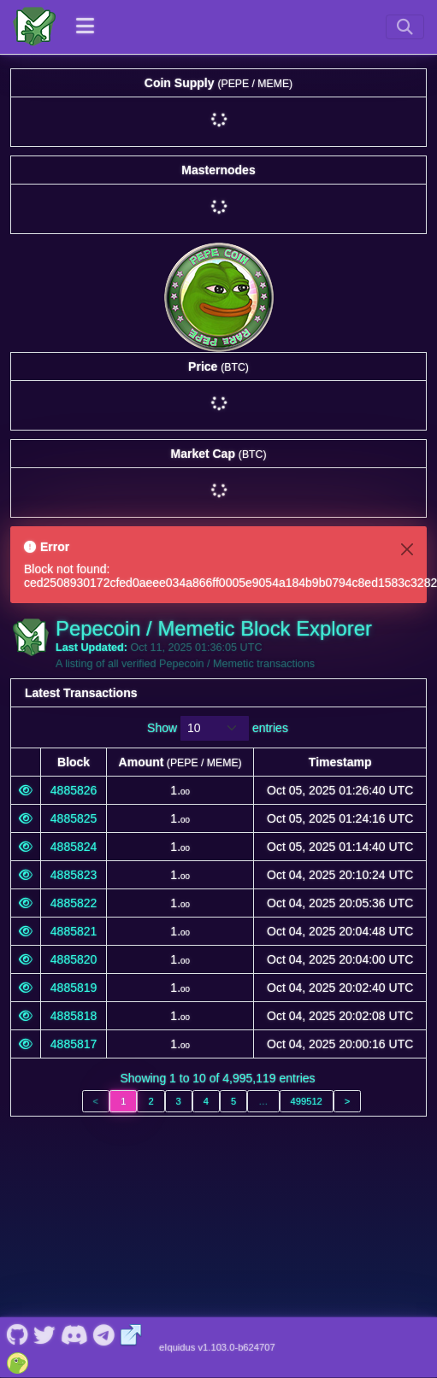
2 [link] (150, 1101)
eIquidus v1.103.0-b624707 (217, 1197)
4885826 (73, 790)
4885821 (73, 931)
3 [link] (178, 1101)
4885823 (73, 875)
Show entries (217, 728)
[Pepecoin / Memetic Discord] (74, 1183)
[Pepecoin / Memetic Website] (131, 1183)
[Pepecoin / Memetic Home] (34, 26)
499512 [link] (306, 1101)
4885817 (73, 1044)
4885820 (73, 959)
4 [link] (206, 1101)
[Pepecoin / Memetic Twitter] (44, 1183)
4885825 (73, 818)
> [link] (348, 1101)
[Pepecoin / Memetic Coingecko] (17, 1210)
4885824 (73, 846)
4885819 (73, 987)
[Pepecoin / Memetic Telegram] (104, 1183)
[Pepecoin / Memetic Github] (17, 1183)
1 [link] (123, 1101)
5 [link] (233, 1101)
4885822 (73, 903)
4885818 (73, 1016)
